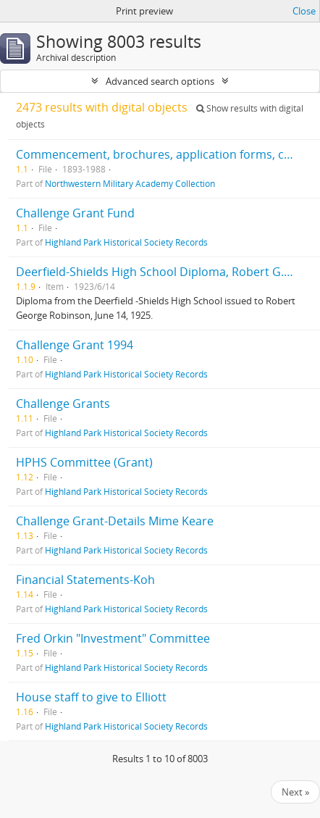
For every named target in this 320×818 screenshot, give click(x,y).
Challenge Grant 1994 (74, 345)
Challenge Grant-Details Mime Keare (115, 521)
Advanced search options (160, 81)
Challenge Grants (63, 404)
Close (304, 10)
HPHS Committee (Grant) (84, 462)
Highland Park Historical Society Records (126, 242)
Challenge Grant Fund (75, 213)
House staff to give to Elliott (91, 697)
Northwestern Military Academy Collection (130, 183)
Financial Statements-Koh (85, 580)
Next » (295, 791)
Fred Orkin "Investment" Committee (113, 638)
